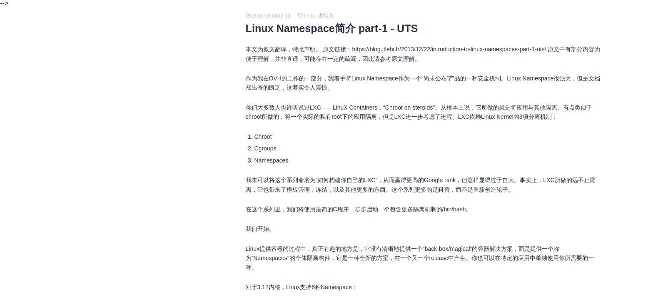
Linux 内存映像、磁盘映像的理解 (126, 189)
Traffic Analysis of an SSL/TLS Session (134, 55)
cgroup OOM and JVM (113, 135)
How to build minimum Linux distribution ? (138, 162)
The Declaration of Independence (127, 109)
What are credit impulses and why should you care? (151, 42)
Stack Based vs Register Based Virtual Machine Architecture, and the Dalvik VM (187, 95)
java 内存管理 (102, 229)
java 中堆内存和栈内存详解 (119, 149)
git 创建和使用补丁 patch (116, 282)
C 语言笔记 (98, 82)
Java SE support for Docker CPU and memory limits (151, 242)
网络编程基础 (101, 202)
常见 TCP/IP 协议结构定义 (118, 69)
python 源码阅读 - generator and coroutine (139, 215)
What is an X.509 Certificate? (122, 269)
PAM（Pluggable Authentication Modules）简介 (145, 255)
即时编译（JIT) (103, 175)
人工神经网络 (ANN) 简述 (117, 122)
